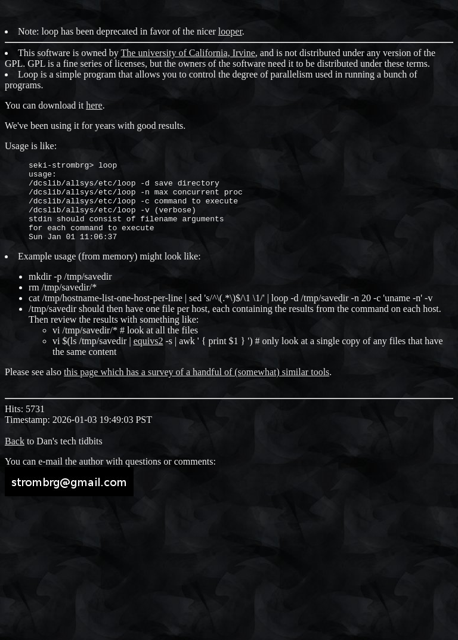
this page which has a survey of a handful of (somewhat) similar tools (196, 388)
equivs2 (148, 357)
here (94, 105)
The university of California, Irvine (188, 53)
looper (230, 31)
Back (14, 457)
